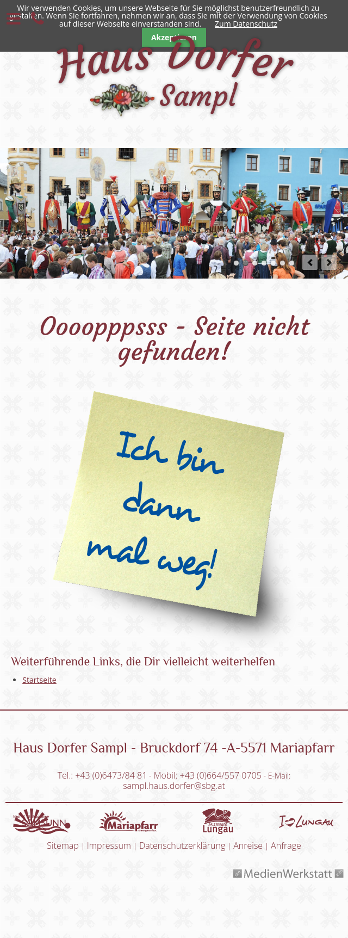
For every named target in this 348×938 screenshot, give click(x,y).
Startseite (39, 680)
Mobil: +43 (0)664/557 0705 (208, 775)
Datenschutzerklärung (182, 845)
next (329, 262)
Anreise (248, 845)
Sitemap (63, 845)
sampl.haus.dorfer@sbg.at (174, 786)
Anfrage (286, 845)
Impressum (109, 845)
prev (310, 262)
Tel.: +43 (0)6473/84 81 (102, 775)
